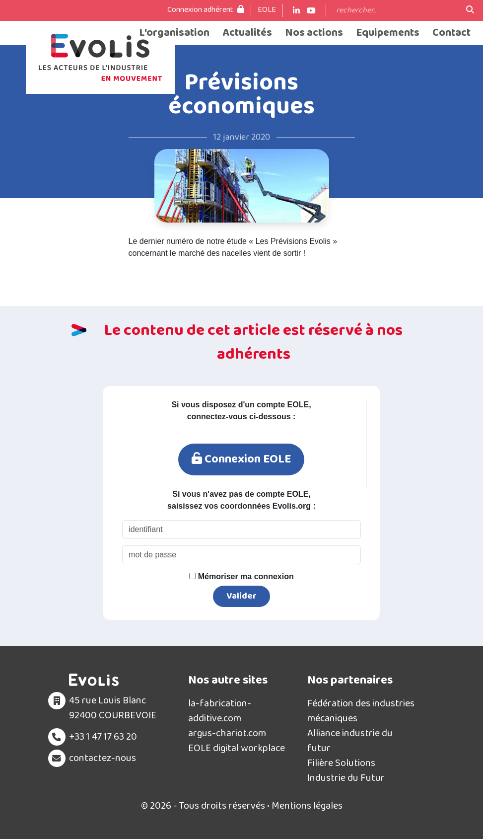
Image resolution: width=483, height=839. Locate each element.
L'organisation (174, 33)
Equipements (387, 33)
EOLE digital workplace (236, 748)
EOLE (267, 10)
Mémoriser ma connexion (241, 576)
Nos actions (314, 33)
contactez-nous (102, 758)
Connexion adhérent (205, 10)
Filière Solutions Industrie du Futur (346, 770)
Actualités (247, 33)
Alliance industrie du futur (350, 740)
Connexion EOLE (241, 459)
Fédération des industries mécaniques (360, 710)
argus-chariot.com (227, 733)
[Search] (396, 10)
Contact (451, 33)
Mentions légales (307, 806)
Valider (241, 596)
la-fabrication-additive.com (219, 710)
